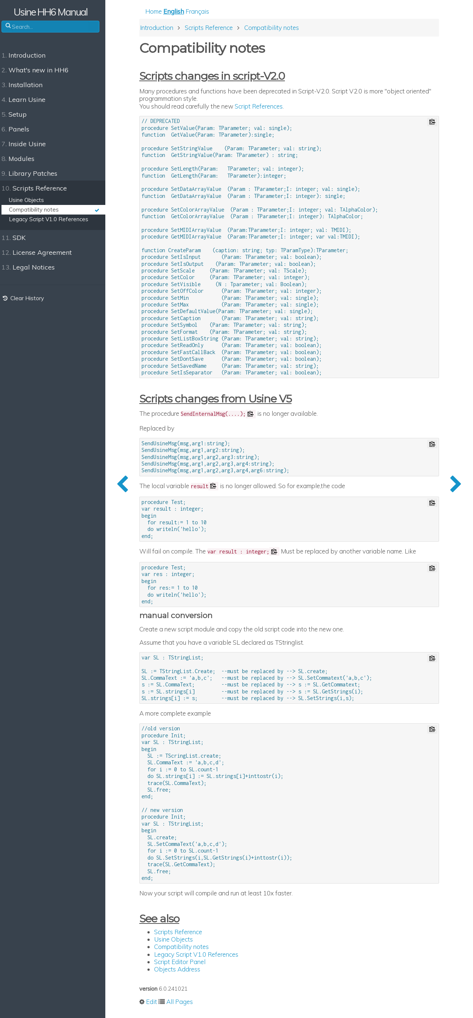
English (180, 12)
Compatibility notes (188, 947)
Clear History (27, 298)
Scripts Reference (185, 932)
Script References (266, 106)
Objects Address (184, 969)
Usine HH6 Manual (55, 12)
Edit (158, 1002)
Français (204, 12)
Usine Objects (180, 940)
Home (160, 12)
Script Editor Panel (186, 962)
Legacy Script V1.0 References (203, 955)
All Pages (186, 1002)
